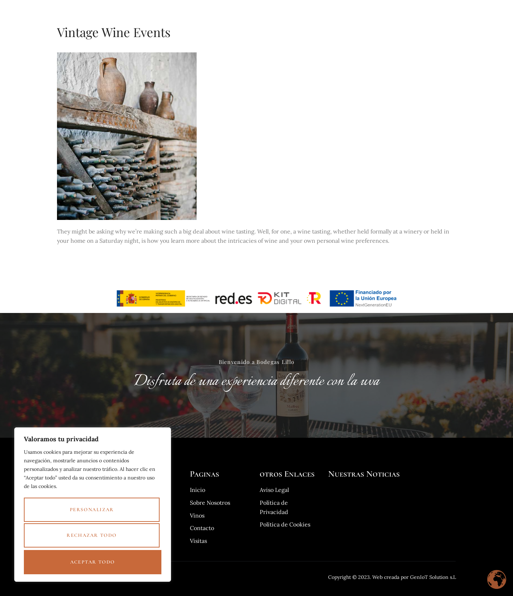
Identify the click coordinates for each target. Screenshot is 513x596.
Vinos (292, 12)
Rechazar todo (91, 538)
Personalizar (91, 513)
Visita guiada (328, 12)
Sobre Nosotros (375, 12)
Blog (413, 12)
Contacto (442, 12)
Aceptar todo (92, 562)
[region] (92, 507)
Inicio (266, 12)
